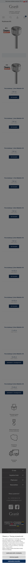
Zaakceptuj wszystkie (14, 561)
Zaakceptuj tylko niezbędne (14, 553)
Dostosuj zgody (14, 557)
